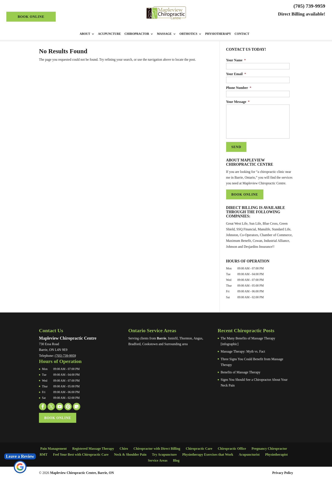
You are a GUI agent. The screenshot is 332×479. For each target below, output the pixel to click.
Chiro (124, 448)
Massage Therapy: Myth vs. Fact (243, 351)
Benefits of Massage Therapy (240, 372)
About (85, 33)
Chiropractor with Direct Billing (156, 448)
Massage (164, 33)
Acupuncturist (249, 454)
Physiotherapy (218, 33)
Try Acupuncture (164, 454)
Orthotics (188, 33)
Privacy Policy (282, 473)
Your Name (236, 60)
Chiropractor (137, 33)
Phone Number (239, 88)
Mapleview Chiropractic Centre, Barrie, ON (82, 473)
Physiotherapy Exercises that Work (207, 454)
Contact (242, 33)
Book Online (31, 16)
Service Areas (157, 460)
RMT (43, 454)
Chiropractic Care (199, 448)
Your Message (238, 102)
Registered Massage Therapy (93, 448)
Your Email (236, 74)
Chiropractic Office (232, 448)
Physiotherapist (276, 454)
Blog (176, 460)
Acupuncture (109, 33)
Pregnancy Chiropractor (269, 448)
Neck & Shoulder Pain (130, 454)
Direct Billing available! (301, 14)
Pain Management (53, 448)
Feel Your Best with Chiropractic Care (80, 454)
